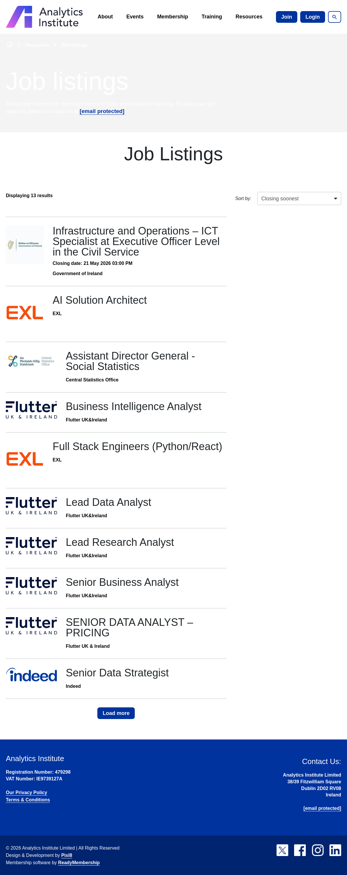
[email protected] (102, 111)
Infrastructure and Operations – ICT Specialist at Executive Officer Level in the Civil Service (136, 241)
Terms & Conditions (28, 799)
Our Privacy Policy (26, 792)
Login (312, 17)
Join (286, 17)
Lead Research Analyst (120, 542)
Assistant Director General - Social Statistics (130, 361)
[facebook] (300, 850)
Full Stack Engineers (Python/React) (137, 446)
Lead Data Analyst (108, 502)
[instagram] (318, 850)
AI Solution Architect (100, 300)
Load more (116, 713)
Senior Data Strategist (117, 673)
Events (135, 17)
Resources (249, 17)
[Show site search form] (334, 17)
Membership (172, 17)
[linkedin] (335, 850)
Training (212, 17)
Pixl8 (66, 855)
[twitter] (282, 850)
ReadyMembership (79, 862)
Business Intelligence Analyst (133, 406)
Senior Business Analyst (122, 582)
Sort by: (243, 198)
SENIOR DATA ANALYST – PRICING (129, 627)
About (105, 17)
